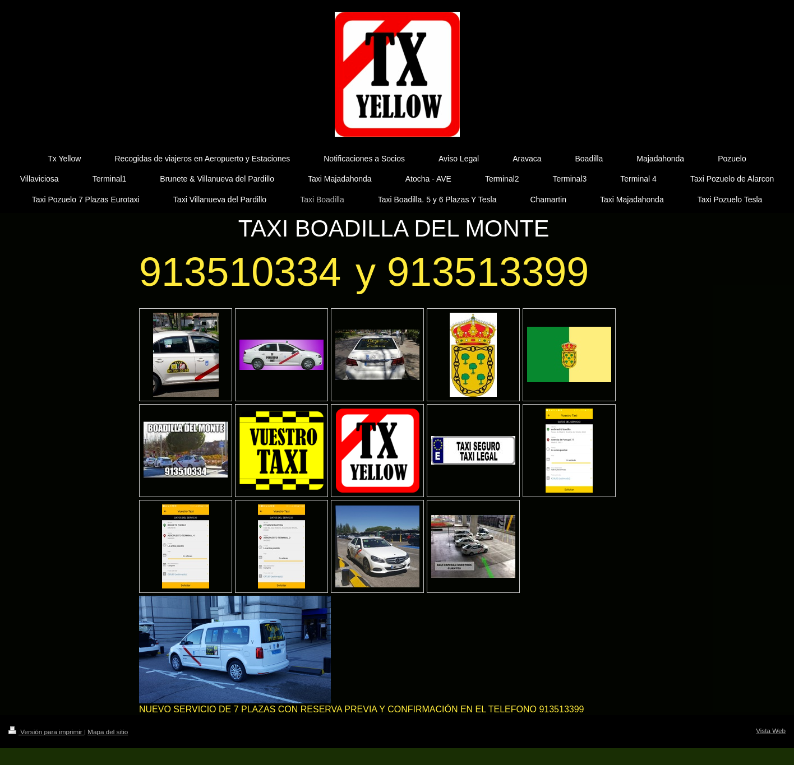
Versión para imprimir (46, 731)
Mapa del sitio (107, 731)
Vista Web (771, 730)
